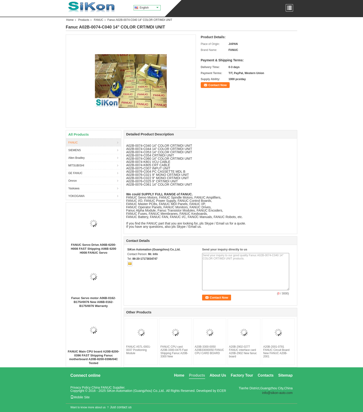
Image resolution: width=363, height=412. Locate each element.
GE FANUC (75, 173)
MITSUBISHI (76, 165)
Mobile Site (80, 397)
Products (83, 20)
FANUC (98, 20)
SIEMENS (74, 150)
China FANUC (101, 387)
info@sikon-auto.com (277, 393)
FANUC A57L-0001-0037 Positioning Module (138, 350)
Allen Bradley (76, 157)
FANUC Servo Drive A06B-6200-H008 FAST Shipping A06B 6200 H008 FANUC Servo (93, 248)
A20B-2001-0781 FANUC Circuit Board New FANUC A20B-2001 (276, 351)
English (149, 7)
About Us (218, 375)
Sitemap (285, 375)
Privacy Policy (80, 387)
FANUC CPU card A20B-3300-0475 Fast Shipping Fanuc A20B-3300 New (174, 351)
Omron (72, 180)
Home (70, 20)
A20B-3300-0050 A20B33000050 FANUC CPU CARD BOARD (209, 350)
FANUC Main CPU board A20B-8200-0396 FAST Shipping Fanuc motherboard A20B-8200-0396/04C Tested (93, 357)
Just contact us (120, 407)
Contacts (265, 375)
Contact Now (217, 85)
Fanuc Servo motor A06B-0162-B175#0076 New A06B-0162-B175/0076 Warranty (93, 302)
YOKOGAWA (76, 196)
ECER (221, 391)
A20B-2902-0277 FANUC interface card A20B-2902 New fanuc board (243, 351)
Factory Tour (242, 375)
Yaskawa (73, 188)
